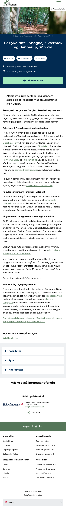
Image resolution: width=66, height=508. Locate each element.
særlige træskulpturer (26, 170)
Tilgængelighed (10, 449)
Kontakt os (8, 441)
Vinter (5, 478)
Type (9, 360)
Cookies (6, 445)
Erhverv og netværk (45, 454)
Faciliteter (13, 351)
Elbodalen (43, 146)
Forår (5, 465)
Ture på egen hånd (27, 71)
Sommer (7, 469)
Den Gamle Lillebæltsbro (39, 185)
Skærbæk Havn (11, 143)
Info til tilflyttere (43, 473)
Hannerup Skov (11, 160)
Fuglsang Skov (30, 160)
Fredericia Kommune (46, 465)
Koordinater (14, 369)
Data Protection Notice (33, 495)
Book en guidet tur (45, 449)
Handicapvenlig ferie (45, 445)
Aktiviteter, (12, 71)
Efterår (6, 473)
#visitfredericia (10, 338)
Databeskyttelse (10, 454)
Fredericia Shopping (45, 469)
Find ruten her (33, 80)
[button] (44, 2)
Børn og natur (42, 441)
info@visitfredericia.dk (34, 407)
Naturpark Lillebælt (45, 478)
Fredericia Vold (54, 296)
